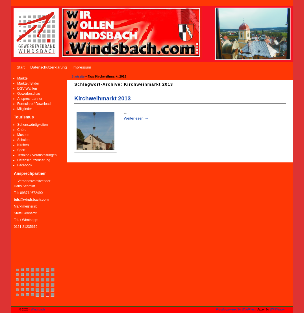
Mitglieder (24, 109)
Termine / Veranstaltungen (37, 155)
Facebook (24, 165)
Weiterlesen (136, 118)
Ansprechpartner (29, 99)
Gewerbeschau (28, 94)
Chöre (22, 130)
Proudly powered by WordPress (236, 309)
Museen (23, 135)
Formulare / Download (34, 104)
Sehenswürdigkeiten (32, 125)
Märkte (22, 78)
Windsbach (38, 309)
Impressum (82, 67)
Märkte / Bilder (28, 83)
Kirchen (23, 145)
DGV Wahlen (27, 89)
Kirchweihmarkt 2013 (102, 98)
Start (21, 67)
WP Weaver (277, 309)
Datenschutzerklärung (48, 67)
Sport (21, 150)
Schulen (23, 140)
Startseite (77, 76)
